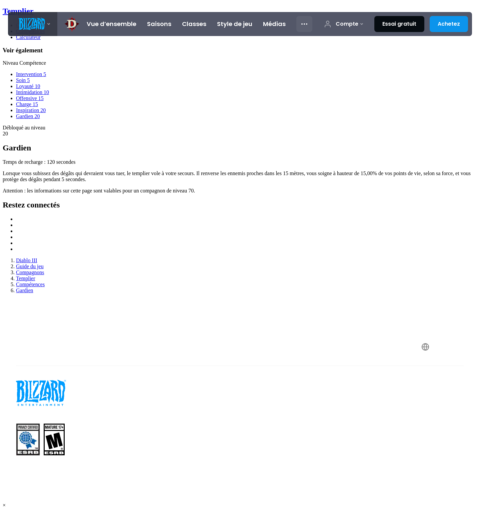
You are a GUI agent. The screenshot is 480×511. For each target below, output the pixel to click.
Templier (18, 11)
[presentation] (32, 24)
